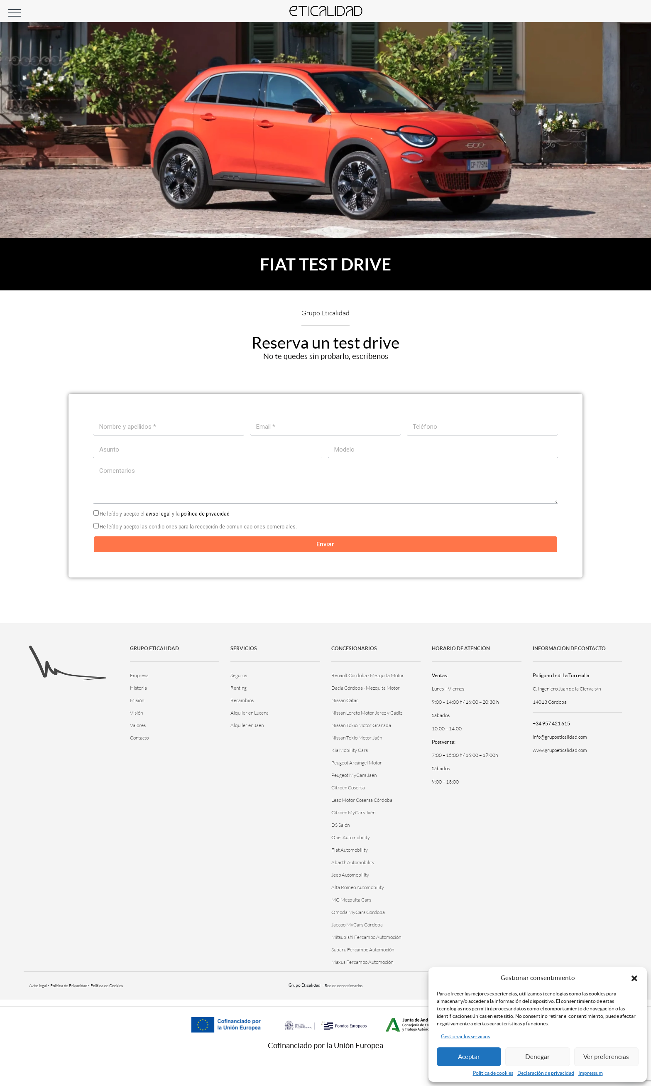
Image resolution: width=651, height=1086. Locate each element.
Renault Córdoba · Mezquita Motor (367, 675)
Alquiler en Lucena (249, 713)
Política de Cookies (107, 985)
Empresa (139, 675)
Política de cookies (493, 1073)
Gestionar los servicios (465, 1036)
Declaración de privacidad (545, 1073)
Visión (136, 713)
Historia (138, 688)
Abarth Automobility (352, 862)
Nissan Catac (344, 700)
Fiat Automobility (349, 850)
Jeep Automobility (350, 875)
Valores (138, 725)
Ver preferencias (606, 1056)
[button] (634, 977)
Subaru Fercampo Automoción (362, 949)
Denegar (537, 1056)
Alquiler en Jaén (247, 725)
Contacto (139, 738)
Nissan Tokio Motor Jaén (356, 738)
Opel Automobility (350, 837)
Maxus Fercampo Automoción (362, 962)
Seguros (238, 675)
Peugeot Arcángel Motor (356, 762)
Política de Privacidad (68, 985)
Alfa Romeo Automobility (357, 887)
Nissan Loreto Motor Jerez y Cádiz (366, 713)
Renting (238, 688)
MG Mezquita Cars (351, 900)
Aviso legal (38, 985)
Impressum (590, 1073)
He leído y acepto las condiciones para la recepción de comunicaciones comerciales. (198, 527)
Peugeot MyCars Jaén (354, 775)
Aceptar (469, 1056)
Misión (137, 700)
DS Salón (340, 825)
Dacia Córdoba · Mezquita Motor (365, 688)
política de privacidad (205, 514)
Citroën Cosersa (348, 787)
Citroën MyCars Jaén (353, 812)
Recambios (242, 700)
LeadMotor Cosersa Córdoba (361, 800)
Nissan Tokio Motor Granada (361, 725)
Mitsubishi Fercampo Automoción (366, 937)
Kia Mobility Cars (349, 750)
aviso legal (158, 514)
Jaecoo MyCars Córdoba (357, 924)
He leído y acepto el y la (165, 514)
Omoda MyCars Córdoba (358, 912)
